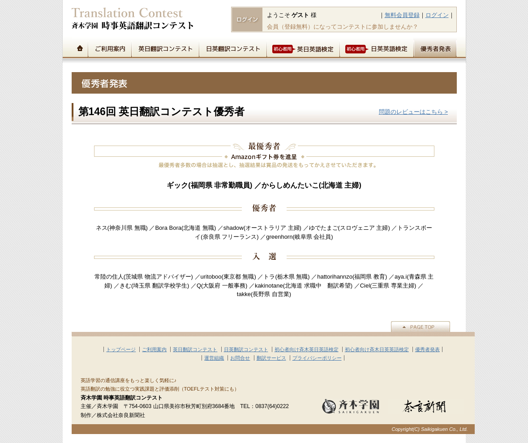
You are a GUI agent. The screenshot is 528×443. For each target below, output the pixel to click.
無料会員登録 (402, 15)
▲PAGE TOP (420, 326)
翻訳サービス (271, 358)
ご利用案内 (109, 47)
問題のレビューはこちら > (413, 111)
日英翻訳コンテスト (232, 47)
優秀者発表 (435, 47)
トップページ (80, 47)
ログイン (437, 15)
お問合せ (240, 358)
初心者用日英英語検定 (376, 47)
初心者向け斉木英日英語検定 (307, 349)
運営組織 (214, 358)
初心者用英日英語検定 (302, 47)
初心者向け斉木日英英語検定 (377, 349)
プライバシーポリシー (317, 358)
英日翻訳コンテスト (165, 47)
